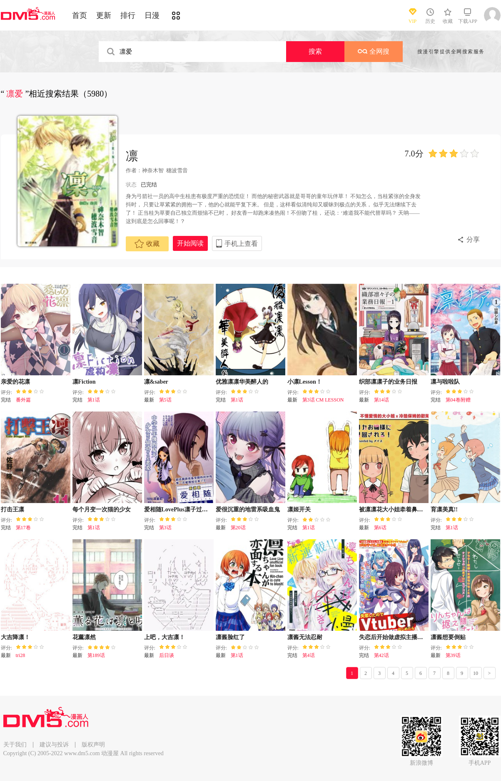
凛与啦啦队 (445, 382)
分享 (473, 239)
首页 (79, 15)
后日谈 (166, 655)
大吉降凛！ (15, 637)
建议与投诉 (54, 744)
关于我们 (15, 744)
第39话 (453, 655)
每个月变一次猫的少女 (101, 509)
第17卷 (23, 528)
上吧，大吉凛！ (164, 637)
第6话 (380, 528)
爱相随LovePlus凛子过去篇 (179, 509)
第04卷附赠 (458, 400)
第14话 (381, 400)
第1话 (93, 400)
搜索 (315, 51)
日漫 (152, 15)
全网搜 (373, 51)
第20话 (238, 528)
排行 (127, 15)
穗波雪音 (177, 170)
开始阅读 (190, 243)
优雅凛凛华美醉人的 (242, 382)
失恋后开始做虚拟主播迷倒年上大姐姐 (408, 637)
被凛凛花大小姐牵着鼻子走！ (397, 509)
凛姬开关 (299, 509)
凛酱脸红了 (230, 637)
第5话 (165, 400)
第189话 (96, 655)
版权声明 (93, 744)
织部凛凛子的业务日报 (388, 382)
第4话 (308, 655)
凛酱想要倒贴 (448, 637)
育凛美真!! (444, 509)
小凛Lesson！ (304, 382)
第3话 (165, 528)
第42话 (381, 655)
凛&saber (156, 382)
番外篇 (23, 400)
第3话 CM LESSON (323, 400)
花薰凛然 (84, 637)
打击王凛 (12, 509)
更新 (103, 15)
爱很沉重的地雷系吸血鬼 (248, 509)
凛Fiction (84, 382)
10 (475, 673)
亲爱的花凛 (15, 382)
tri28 (20, 655)
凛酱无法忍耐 (304, 637)
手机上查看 (241, 243)
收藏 (147, 243)
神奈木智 (153, 170)
